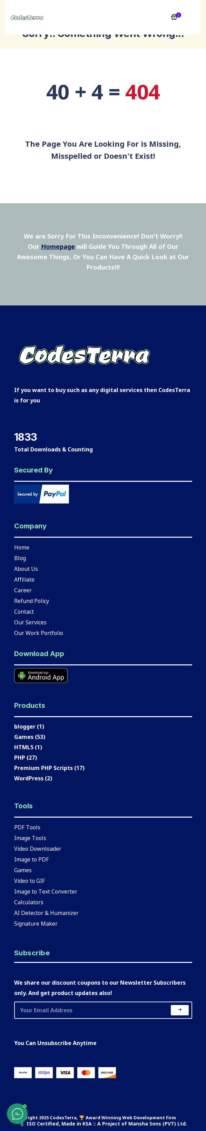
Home (21, 547)
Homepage (58, 246)
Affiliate (24, 579)
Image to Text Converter (45, 891)
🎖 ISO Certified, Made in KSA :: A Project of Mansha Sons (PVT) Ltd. (103, 1124)
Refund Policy (31, 600)
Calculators (28, 902)
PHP (19, 757)
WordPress (28, 778)
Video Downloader (37, 848)
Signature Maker (36, 923)
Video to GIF (29, 880)
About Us (26, 568)
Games (23, 737)
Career (23, 590)
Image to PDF (31, 859)
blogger (25, 726)
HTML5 (23, 747)
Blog (20, 558)
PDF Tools (27, 827)
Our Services (30, 622)
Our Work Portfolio (38, 632)
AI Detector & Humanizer (46, 912)
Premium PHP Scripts (43, 768)
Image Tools (30, 837)
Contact (24, 611)
